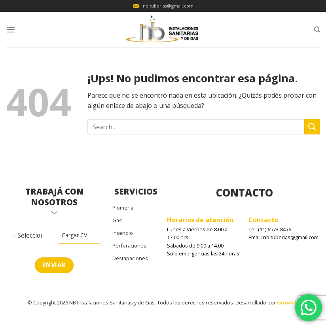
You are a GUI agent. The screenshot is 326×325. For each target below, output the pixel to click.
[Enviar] (312, 126)
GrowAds (288, 302)
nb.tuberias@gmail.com (163, 6)
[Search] (317, 29)
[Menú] (10, 29)
